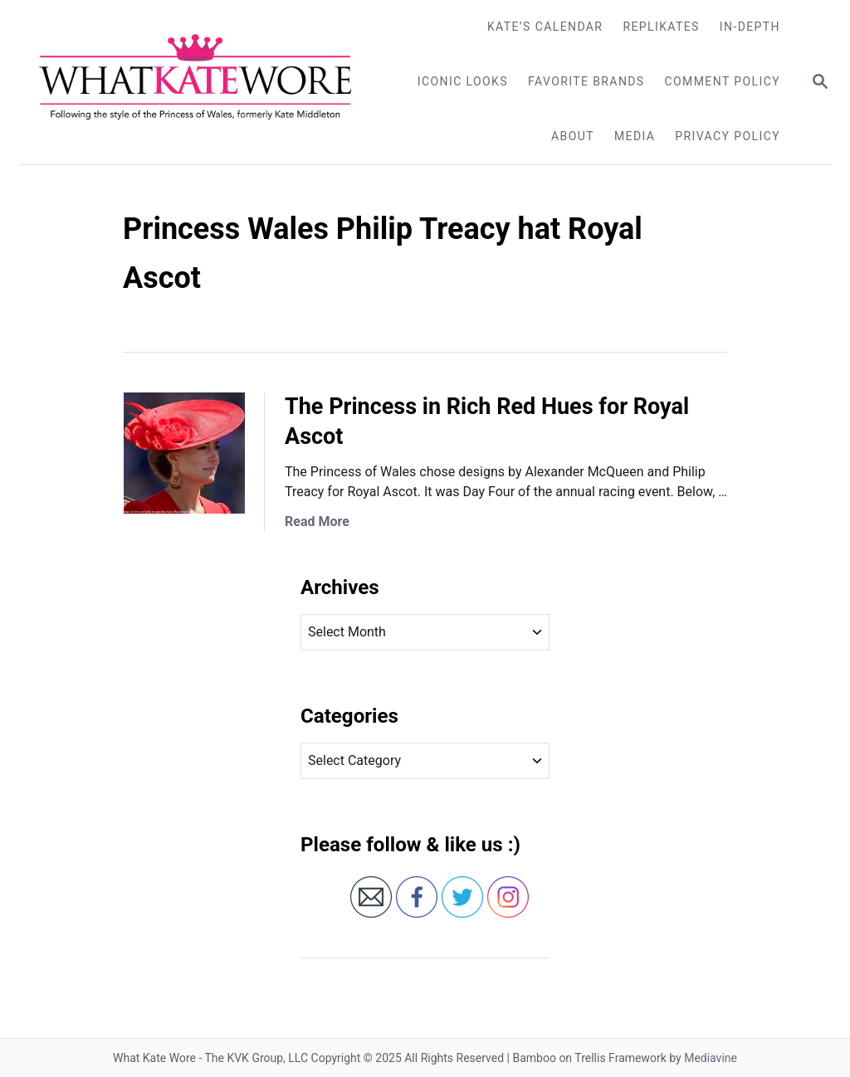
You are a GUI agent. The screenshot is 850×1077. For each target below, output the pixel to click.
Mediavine (710, 1058)
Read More (317, 521)
